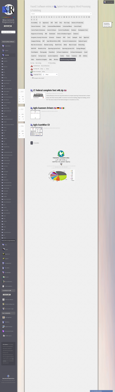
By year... (5, 277)
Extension (51, 37)
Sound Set (33, 56)
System (5, 55)
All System (5, 58)
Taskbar (62, 56)
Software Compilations (62, 52)
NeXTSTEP (33, 48)
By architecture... (7, 281)
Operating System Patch (54, 48)
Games (5, 50)
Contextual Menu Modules (54, 26)
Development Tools (83, 30)
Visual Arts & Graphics (41, 59)
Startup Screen (42, 56)
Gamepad (75, 37)
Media (65, 45)
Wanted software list (8, 304)
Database (73, 30)
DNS (46, 34)
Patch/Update (34, 52)
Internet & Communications (69, 41)
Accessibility (34, 22)
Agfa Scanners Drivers (48, 107)
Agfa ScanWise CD (40, 124)
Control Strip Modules (63, 30)
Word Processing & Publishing (67, 59)
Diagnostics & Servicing (37, 34)
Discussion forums (7, 331)
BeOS (56, 22)
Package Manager (80, 48)
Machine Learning (48, 45)
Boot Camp (66, 22)
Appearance (46, 22)
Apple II (5, 258)
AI (40, 22)
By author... (6, 268)
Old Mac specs (7, 336)
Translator (74, 56)
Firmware (58, 37)
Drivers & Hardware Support (64, 34)
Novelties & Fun (42, 48)
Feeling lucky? (6, 263)
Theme (67, 56)
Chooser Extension (35, 26)
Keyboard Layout (83, 41)
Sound (85, 52)
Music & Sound (72, 45)
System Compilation (53, 56)
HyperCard (86, 37)
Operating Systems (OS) (68, 48)
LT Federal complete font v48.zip (49, 90)
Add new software (7, 299)
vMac (50, 59)
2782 (22, 114)
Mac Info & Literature (36, 45)
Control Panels (77, 26)
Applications (6, 46)
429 (23, 133)
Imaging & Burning (35, 41)
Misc (4, 245)
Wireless (56, 59)
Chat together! (7, 317)
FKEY (64, 37)
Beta (61, 22)
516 (23, 96)
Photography (43, 52)
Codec (44, 26)
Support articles (7, 326)
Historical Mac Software (8, 41)
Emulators (75, 34)
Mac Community (6, 313)
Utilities (85, 56)
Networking (81, 45)
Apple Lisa (6, 254)
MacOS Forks (58, 45)
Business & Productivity (77, 22)
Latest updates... (7, 286)
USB (80, 56)
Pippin (5, 249)
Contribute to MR (6, 290)
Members (5, 322)
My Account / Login (7, 309)
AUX (52, 22)
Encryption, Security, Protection (39, 37)
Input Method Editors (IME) (54, 41)
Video (32, 59)
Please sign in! (109, 2)
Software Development (76, 52)
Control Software (51, 30)
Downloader (52, 34)
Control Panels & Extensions (38, 30)
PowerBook (51, 52)
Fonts (69, 37)
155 (23, 116)
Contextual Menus (67, 26)
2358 (22, 131)
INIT (44, 41)
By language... (6, 272)
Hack (80, 37)
